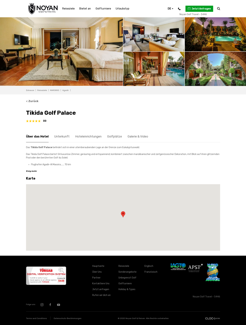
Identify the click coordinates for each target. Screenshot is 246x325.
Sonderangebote (127, 271)
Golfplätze (114, 136)
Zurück (32, 101)
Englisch (148, 266)
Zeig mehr (31, 171)
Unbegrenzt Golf (127, 277)
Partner (96, 277)
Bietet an (85, 8)
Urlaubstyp (122, 8)
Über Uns (97, 271)
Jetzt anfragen (100, 289)
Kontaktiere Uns (100, 283)
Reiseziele (68, 8)
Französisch (150, 271)
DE (170, 8)
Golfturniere (103, 8)
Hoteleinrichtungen (88, 136)
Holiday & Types (126, 289)
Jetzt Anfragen (199, 8)
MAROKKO (54, 90)
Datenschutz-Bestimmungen (67, 318)
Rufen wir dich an (101, 295)
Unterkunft (62, 136)
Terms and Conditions (36, 318)
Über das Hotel (37, 136)
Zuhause (30, 90)
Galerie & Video (138, 136)
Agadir (65, 90)
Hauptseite (98, 266)
